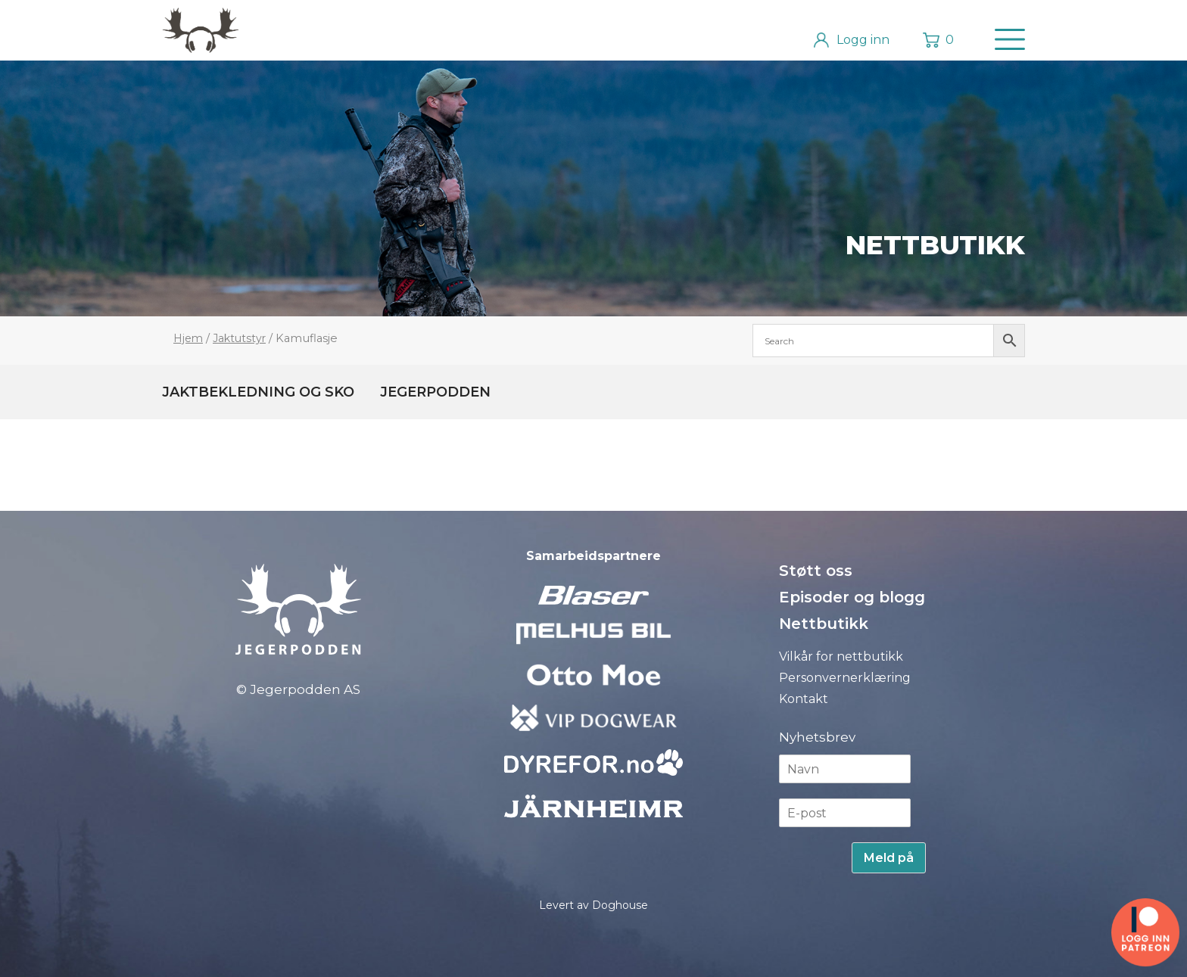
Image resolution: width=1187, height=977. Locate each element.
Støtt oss (815, 571)
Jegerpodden (435, 392)
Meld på (889, 858)
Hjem (188, 338)
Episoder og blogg (852, 597)
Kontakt (803, 699)
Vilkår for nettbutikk (841, 656)
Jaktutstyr (239, 338)
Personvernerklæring (845, 678)
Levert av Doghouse (593, 905)
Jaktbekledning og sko (258, 392)
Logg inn (863, 40)
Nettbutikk (935, 245)
